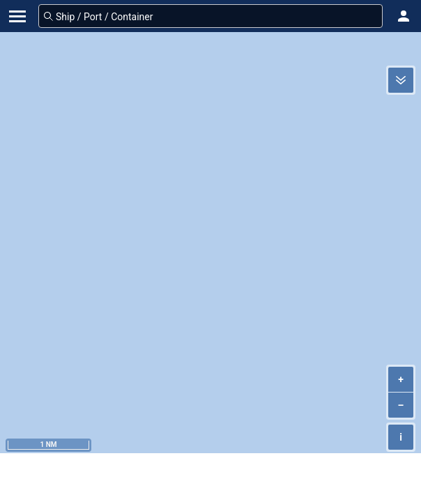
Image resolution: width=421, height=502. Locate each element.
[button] (403, 16)
